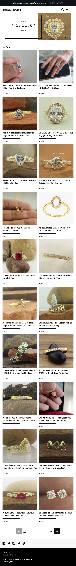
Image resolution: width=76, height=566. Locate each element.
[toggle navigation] (71, 9)
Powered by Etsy (8, 562)
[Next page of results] (57, 531)
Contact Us (6, 552)
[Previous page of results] (19, 531)
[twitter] (9, 543)
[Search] (62, 10)
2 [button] (67, 37)
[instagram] (13, 543)
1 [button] (65, 37)
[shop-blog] (24, 543)
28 (51, 531)
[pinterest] (19, 543)
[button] (10, 47)
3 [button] (69, 37)
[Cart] (66, 10)
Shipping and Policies (9, 555)
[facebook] (4, 543)
